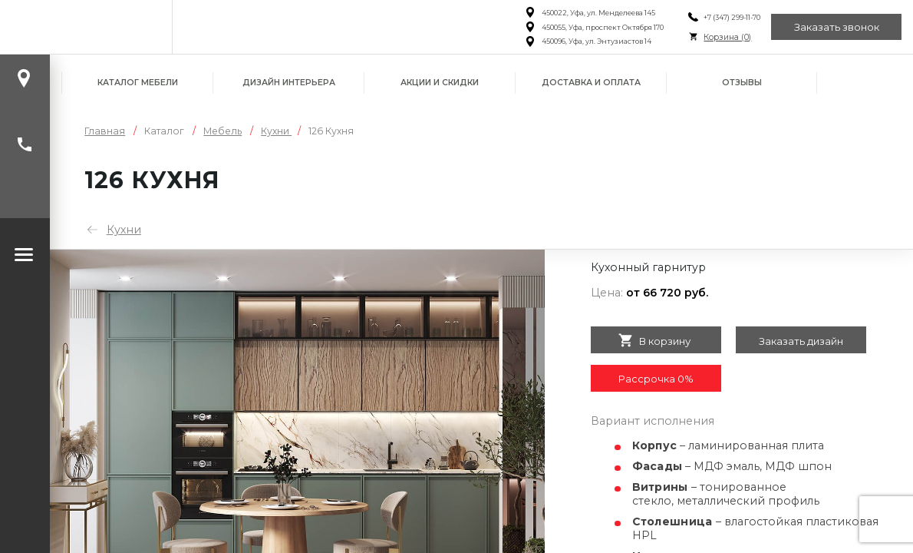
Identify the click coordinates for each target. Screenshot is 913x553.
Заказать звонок (836, 27)
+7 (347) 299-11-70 (732, 17)
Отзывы (742, 83)
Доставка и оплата (591, 83)
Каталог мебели (137, 83)
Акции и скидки (439, 83)
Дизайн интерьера (288, 83)
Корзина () (727, 37)
